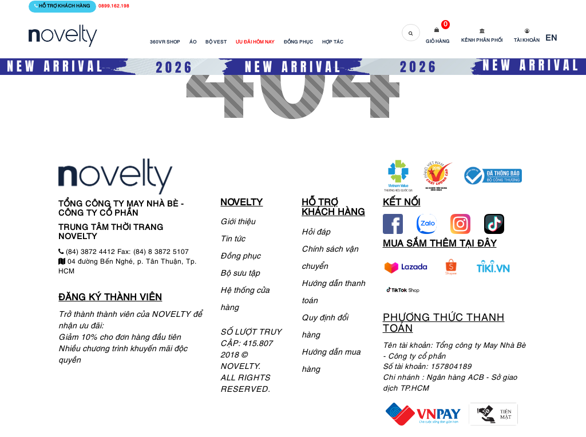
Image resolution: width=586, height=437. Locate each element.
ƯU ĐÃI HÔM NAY (255, 42)
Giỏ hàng (438, 41)
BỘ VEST (216, 42)
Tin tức (232, 239)
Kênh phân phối (481, 40)
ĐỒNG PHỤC (298, 42)
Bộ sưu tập (240, 273)
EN (551, 38)
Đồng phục (240, 256)
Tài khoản (527, 40)
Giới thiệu (237, 222)
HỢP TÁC (332, 42)
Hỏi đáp (316, 232)
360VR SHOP (165, 42)
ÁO (192, 42)
